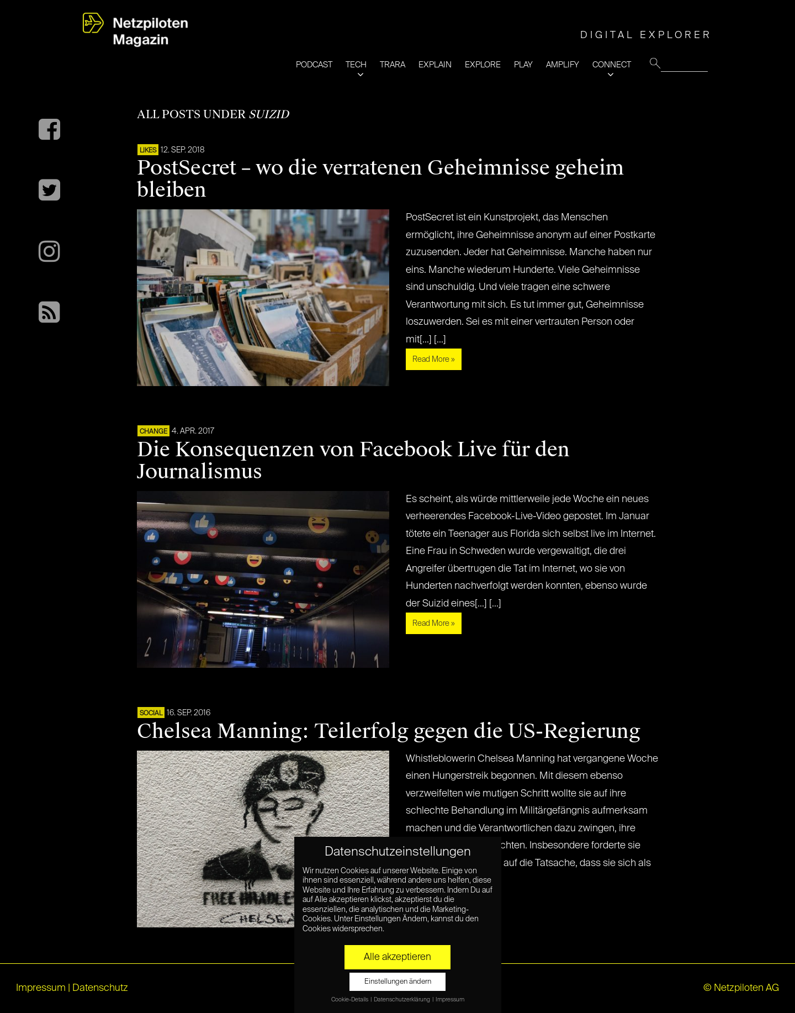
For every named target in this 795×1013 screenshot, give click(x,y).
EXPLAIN (435, 65)
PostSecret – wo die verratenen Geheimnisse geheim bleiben (380, 179)
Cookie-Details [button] (350, 1000)
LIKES (148, 150)
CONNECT (611, 65)
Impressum (41, 988)
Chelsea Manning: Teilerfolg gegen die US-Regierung (388, 731)
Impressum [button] (450, 1000)
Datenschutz (100, 988)
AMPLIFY (562, 65)
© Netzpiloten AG (741, 988)
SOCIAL (151, 713)
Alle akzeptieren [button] (397, 957)
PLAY (523, 65)
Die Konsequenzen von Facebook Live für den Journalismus (353, 460)
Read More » (433, 359)
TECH (356, 65)
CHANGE (153, 432)
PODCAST (314, 65)
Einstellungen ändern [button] (397, 981)
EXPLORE (483, 65)
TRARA (392, 65)
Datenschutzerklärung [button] (402, 1000)
